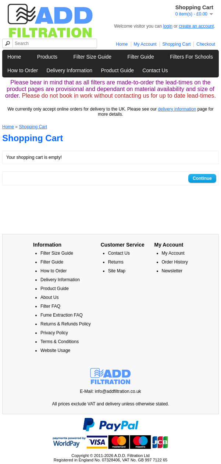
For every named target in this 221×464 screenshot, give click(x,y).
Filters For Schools (191, 57)
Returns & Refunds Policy (65, 324)
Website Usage (55, 350)
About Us (49, 297)
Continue (202, 178)
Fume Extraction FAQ (61, 315)
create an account (196, 26)
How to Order (22, 70)
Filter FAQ (50, 306)
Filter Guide (140, 57)
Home (122, 44)
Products (47, 57)
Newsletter (172, 270)
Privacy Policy (54, 332)
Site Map (116, 270)
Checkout (205, 44)
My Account (145, 44)
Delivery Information (70, 70)
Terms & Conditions (59, 341)
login (167, 26)
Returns (116, 262)
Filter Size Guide (92, 57)
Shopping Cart (177, 44)
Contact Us (155, 70)
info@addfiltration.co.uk (118, 391)
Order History (175, 262)
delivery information (177, 109)
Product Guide (117, 70)
